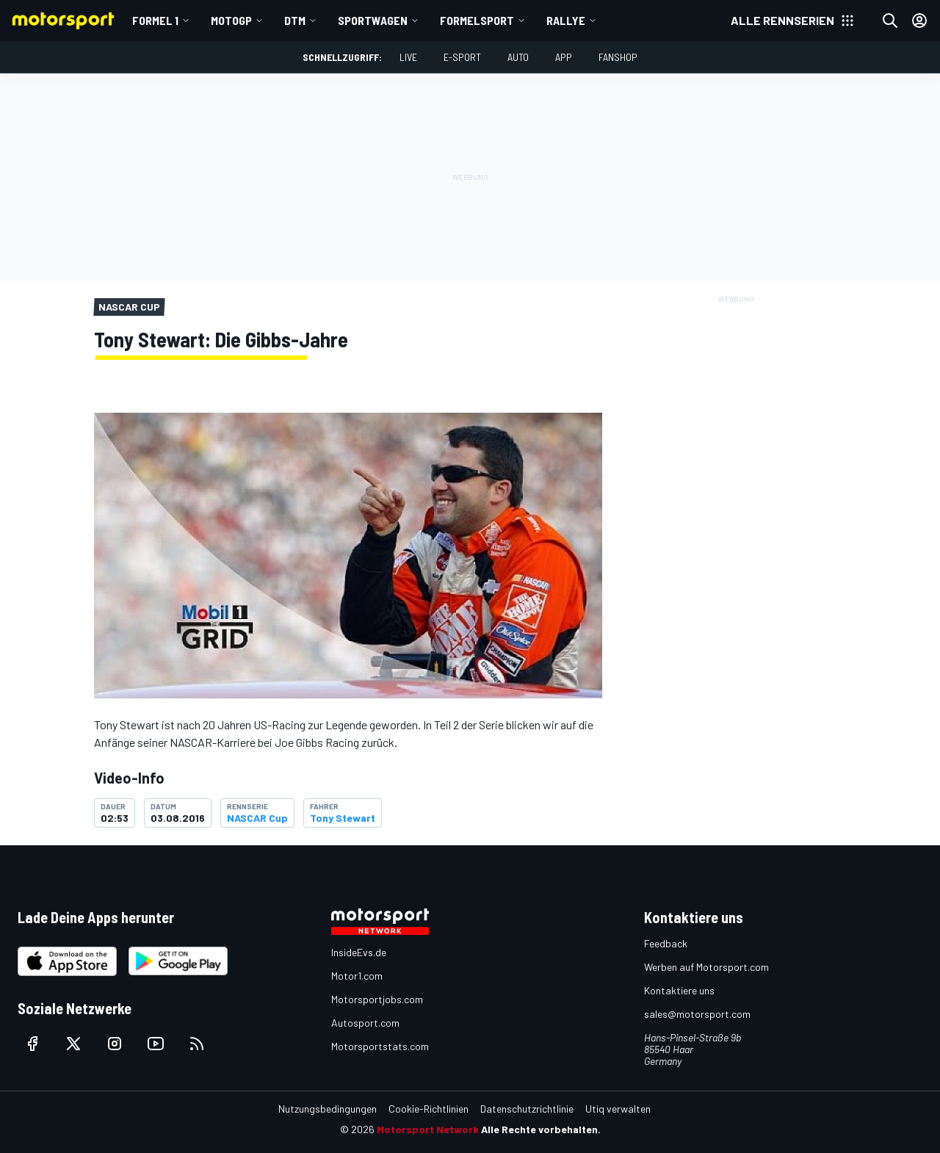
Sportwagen (373, 20)
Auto (518, 57)
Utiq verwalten (618, 1108)
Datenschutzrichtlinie (527, 1108)
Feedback (665, 943)
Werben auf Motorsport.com (706, 967)
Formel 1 (155, 20)
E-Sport (462, 57)
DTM (295, 20)
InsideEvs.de (358, 952)
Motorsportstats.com (380, 1046)
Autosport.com (365, 1022)
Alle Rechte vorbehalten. (541, 1129)
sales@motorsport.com (697, 1014)
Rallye (565, 20)
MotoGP (231, 20)
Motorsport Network (428, 1129)
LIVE (408, 57)
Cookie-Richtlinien (428, 1108)
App (563, 57)
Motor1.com (357, 975)
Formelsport (477, 20)
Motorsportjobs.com (377, 999)
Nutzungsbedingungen (327, 1108)
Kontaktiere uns (679, 990)
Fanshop (618, 57)
